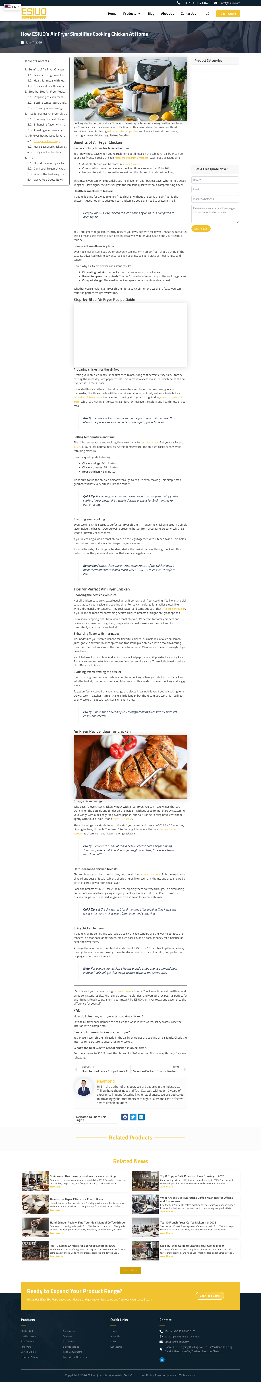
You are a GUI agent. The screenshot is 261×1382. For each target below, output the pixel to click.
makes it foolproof (152, 872)
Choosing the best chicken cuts (50, 119)
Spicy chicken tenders (47, 152)
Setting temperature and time (50, 103)
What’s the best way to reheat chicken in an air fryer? (50, 174)
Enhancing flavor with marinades (50, 124)
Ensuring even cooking (48, 108)
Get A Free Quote (210, 1299)
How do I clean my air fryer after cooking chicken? (50, 163)
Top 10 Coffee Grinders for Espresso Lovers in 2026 (82, 1243)
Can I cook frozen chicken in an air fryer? (50, 168)
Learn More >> (57, 1184)
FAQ (31, 158)
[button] (124, 1114)
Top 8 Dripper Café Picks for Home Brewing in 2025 (192, 1174)
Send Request (201, 228)
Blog (151, 13)
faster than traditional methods (134, 157)
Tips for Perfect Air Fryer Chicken (47, 114)
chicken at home (123, 989)
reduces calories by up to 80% (125, 131)
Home (112, 13)
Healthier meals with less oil (50, 80)
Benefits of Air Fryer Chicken (46, 69)
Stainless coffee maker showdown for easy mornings (83, 1174)
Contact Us (188, 13)
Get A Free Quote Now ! (48, 179)
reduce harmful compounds (90, 396)
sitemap (172, 1375)
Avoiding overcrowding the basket (50, 130)
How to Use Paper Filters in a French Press (76, 1197)
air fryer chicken (151, 441)
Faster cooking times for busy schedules (50, 75)
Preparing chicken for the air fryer (50, 97)
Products (132, 13)
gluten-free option (124, 817)
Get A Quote (228, 13)
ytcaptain (191, 1375)
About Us (167, 13)
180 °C (78, 445)
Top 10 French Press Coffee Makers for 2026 (188, 1220)
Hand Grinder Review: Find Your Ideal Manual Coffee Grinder (88, 1220)
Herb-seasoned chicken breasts (50, 147)
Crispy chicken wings (47, 141)
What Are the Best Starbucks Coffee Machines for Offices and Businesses (196, 1197)
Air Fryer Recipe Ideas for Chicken (47, 135)
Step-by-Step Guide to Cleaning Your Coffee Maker (192, 1243)
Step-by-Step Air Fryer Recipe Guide (47, 91)
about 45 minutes (133, 163)
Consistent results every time (50, 86)
